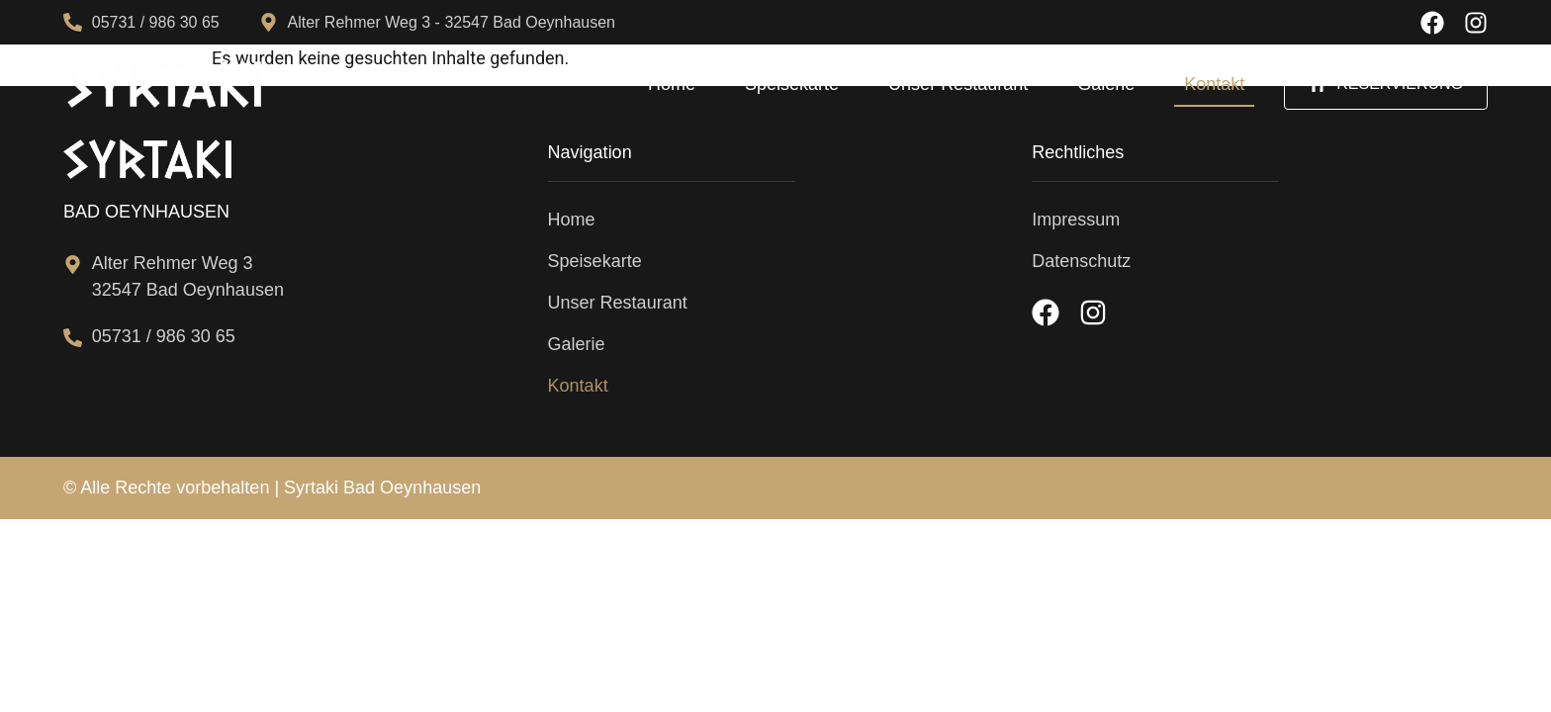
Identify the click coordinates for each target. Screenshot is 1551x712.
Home (671, 84)
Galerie (1106, 84)
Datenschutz (1081, 261)
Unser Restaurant (958, 84)
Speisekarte (792, 84)
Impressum (1076, 219)
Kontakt (1214, 84)
